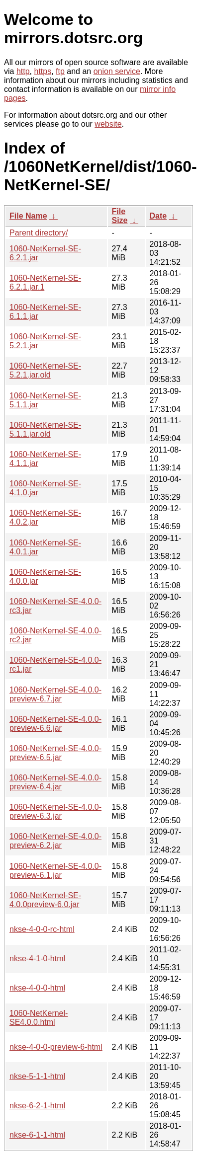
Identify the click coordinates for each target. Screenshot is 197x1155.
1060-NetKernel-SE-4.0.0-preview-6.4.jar (55, 782)
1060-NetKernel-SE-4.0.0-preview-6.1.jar (55, 870)
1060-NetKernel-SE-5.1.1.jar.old (45, 429)
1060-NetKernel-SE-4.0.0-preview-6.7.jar (55, 694)
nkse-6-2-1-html (37, 1105)
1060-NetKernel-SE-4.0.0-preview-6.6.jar (55, 723)
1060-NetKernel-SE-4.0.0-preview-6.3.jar (55, 811)
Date (158, 216)
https (42, 71)
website (108, 124)
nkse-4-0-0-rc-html (42, 929)
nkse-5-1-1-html (37, 1076)
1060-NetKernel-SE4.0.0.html (38, 1017)
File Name (28, 216)
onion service (117, 71)
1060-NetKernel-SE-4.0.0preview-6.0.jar (45, 900)
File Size (120, 216)
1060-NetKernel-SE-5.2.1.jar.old (45, 370)
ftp (60, 71)
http (23, 71)
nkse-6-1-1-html (37, 1135)
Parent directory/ (38, 233)
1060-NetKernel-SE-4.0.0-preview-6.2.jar (55, 840)
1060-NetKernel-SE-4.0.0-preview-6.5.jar (55, 753)
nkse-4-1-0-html (37, 958)
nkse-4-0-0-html (37, 988)
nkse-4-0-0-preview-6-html (55, 1047)
